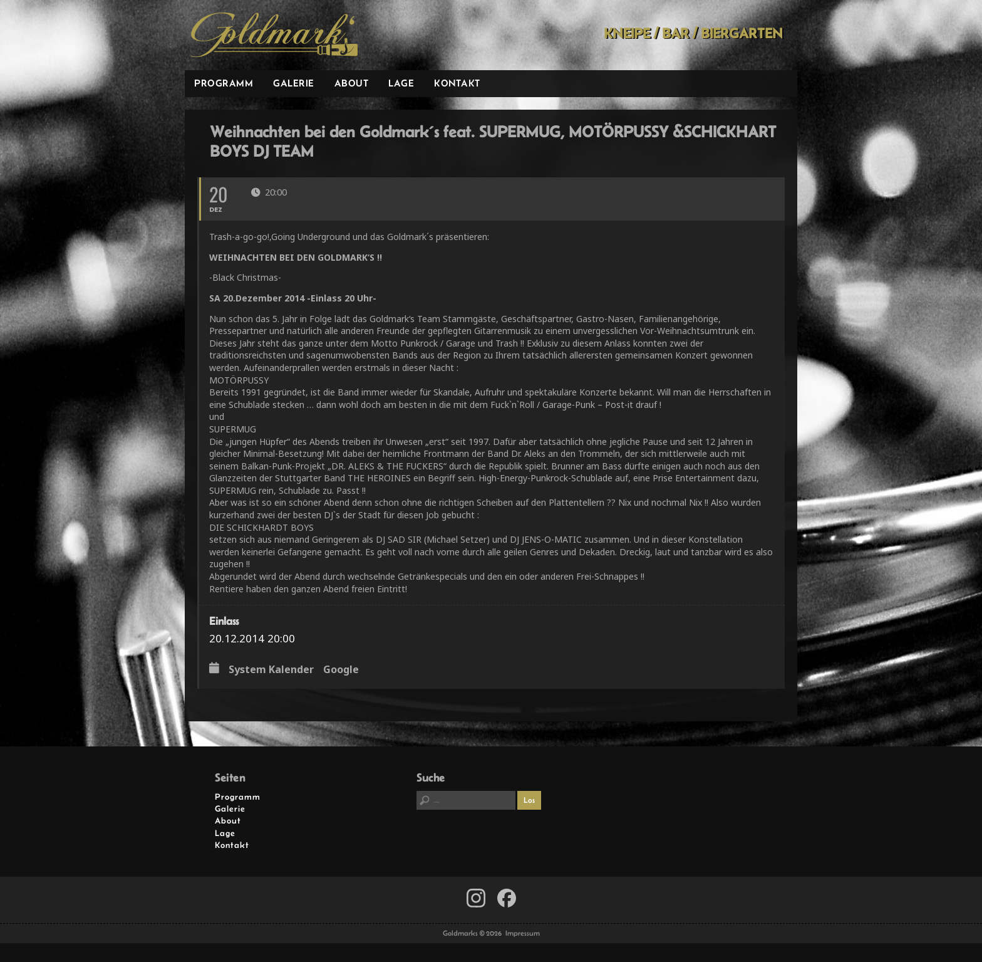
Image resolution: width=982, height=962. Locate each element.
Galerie (293, 83)
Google (341, 670)
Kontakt (457, 83)
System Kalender (271, 670)
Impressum (522, 933)
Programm (223, 83)
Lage (401, 83)
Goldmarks (274, 35)
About (351, 83)
